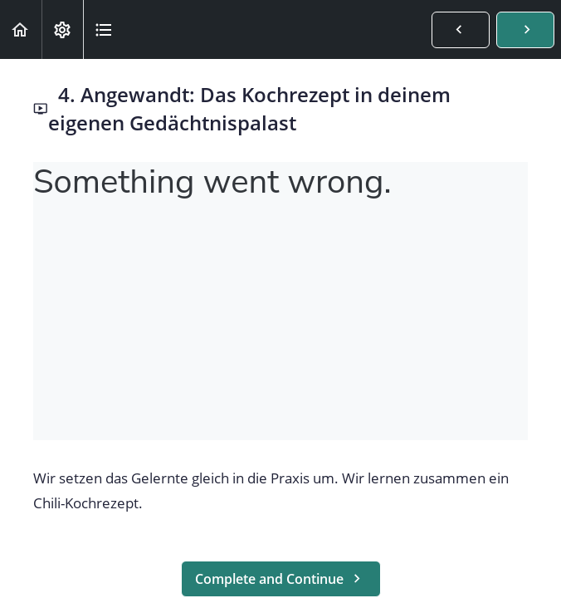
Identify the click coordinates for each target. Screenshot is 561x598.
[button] (20, 29)
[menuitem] (62, 29)
